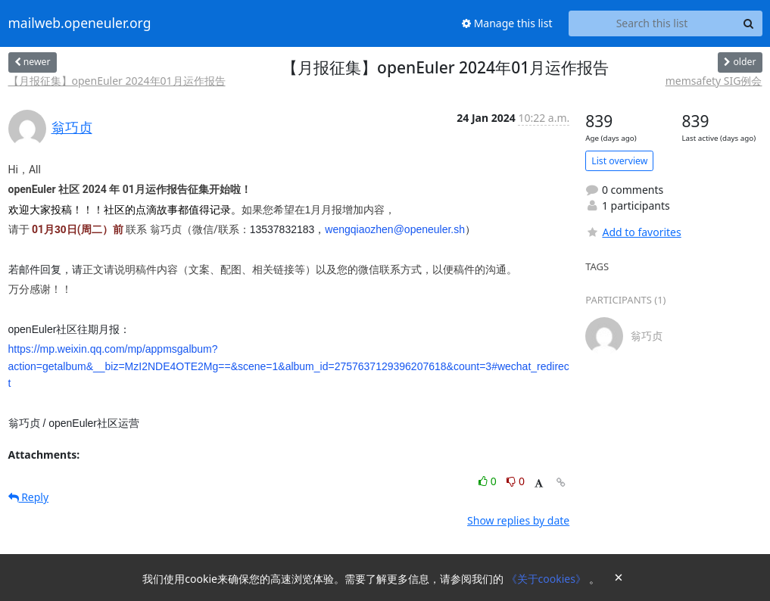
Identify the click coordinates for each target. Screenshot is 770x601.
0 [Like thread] (489, 481)
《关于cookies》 (548, 578)
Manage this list (507, 23)
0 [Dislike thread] (516, 481)
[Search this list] (652, 23)
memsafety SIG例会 (714, 80)
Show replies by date (518, 520)
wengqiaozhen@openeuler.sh (395, 229)
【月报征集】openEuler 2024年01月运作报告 (117, 80)
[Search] (748, 23)
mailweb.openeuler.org (79, 23)
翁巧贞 (71, 127)
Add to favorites (633, 232)
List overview (619, 160)
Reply (28, 497)
